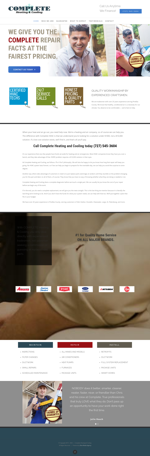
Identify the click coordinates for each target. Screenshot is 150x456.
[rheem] (126, 287)
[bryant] (64, 287)
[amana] (23, 287)
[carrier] (85, 287)
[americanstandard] (43, 287)
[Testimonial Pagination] (95, 424)
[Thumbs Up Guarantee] (42, 382)
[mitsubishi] (106, 287)
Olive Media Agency (85, 445)
